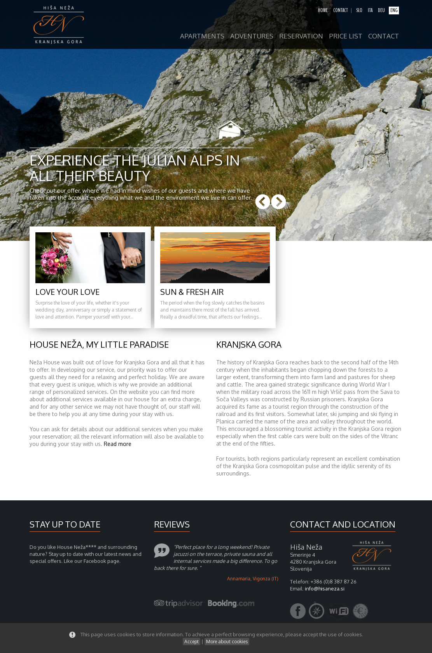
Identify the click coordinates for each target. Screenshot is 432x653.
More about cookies (227, 641)
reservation (301, 36)
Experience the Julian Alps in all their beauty (135, 167)
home (323, 10)
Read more (117, 444)
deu (381, 10)
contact (340, 10)
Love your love (67, 292)
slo (359, 10)
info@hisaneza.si (325, 588)
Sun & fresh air (192, 292)
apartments (202, 36)
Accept (191, 641)
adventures (251, 36)
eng (393, 10)
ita (370, 10)
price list (345, 36)
